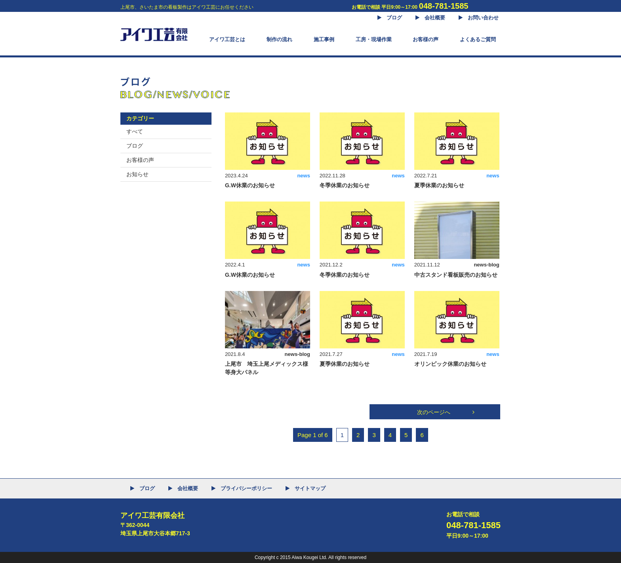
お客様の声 (140, 160)
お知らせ (137, 174)
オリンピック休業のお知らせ (450, 364)
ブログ (134, 146)
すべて (134, 131)
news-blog (486, 265)
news (303, 176)
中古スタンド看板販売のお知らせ (455, 275)
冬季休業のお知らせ (345, 185)
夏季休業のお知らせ (439, 185)
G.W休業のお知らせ (250, 185)
